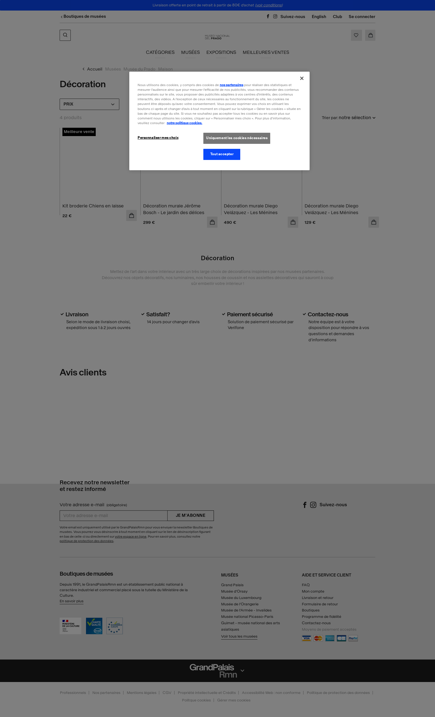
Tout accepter (221, 154)
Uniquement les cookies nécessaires (236, 138)
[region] (219, 121)
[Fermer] (302, 78)
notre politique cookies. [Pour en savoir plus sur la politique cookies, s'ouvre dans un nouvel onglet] (184, 123)
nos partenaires (231, 85)
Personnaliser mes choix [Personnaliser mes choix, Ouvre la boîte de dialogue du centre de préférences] (158, 137)
